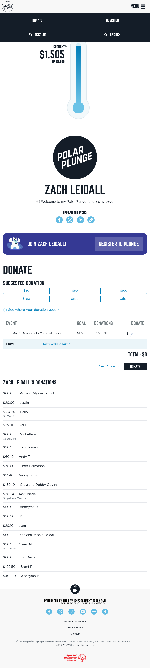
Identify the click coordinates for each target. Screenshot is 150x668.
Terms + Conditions (75, 621)
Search (112, 35)
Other (123, 298)
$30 (26, 290)
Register (112, 20)
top (75, 588)
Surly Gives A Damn (56, 344)
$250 (26, 298)
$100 (123, 290)
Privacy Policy (75, 627)
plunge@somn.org (83, 645)
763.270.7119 (63, 645)
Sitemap (75, 633)
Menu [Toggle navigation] (138, 7)
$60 (75, 290)
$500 (75, 298)
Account (37, 35)
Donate (37, 20)
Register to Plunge (119, 244)
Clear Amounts (109, 366)
